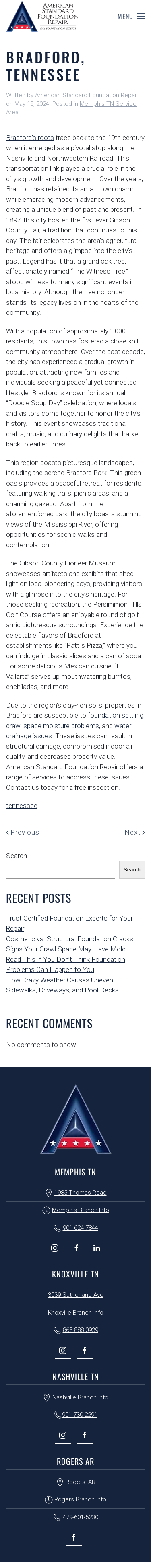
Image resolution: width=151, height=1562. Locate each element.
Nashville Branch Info (80, 1397)
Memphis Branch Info (80, 1210)
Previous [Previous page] (22, 832)
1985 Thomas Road (80, 1192)
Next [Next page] (134, 832)
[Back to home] (42, 16)
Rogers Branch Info (80, 1499)
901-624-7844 (80, 1227)
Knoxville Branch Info (75, 1312)
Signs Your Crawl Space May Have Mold (66, 949)
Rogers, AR (80, 1482)
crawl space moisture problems (52, 726)
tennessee (21, 806)
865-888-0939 (80, 1330)
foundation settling (115, 715)
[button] (131, 16)
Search (16, 856)
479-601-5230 (80, 1517)
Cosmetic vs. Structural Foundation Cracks (69, 939)
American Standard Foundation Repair (86, 95)
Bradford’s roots (30, 138)
